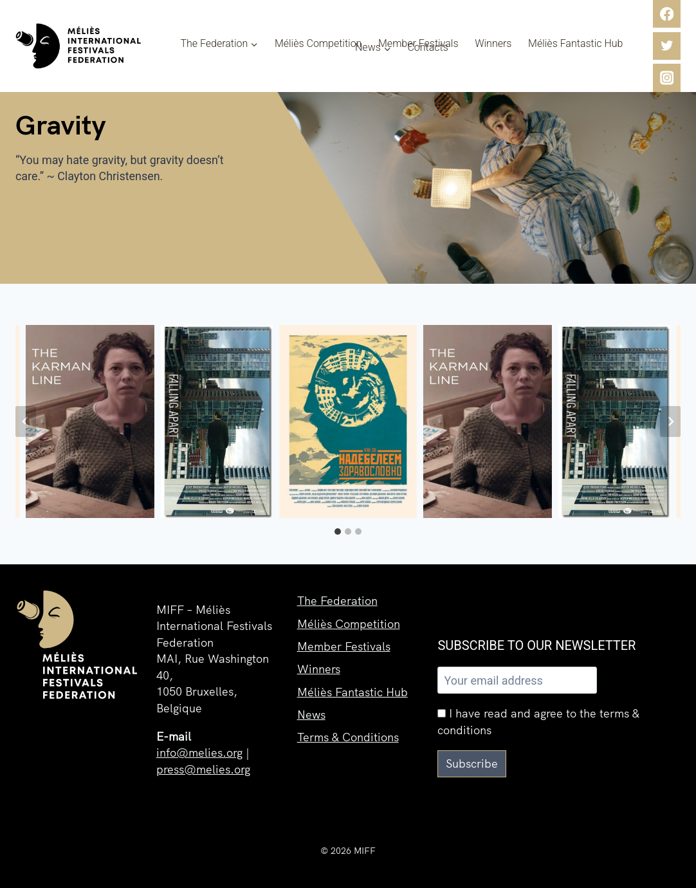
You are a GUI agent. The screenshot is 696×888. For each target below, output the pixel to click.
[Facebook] (667, 14)
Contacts (427, 48)
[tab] (337, 531)
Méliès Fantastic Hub (575, 44)
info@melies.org (199, 752)
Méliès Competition (318, 44)
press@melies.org (203, 769)
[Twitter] (667, 46)
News (311, 716)
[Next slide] (670, 421)
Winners (493, 44)
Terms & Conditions (348, 739)
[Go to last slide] (25, 421)
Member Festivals (418, 44)
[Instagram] (667, 77)
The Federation (337, 600)
